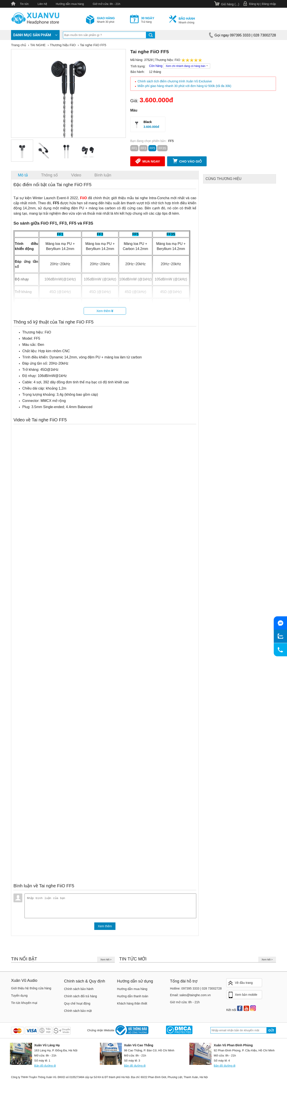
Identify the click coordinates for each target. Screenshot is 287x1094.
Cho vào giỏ (187, 161)
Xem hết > (105, 961)
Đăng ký (254, 4)
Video (76, 175)
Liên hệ (42, 4)
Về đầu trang (240, 984)
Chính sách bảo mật (78, 1012)
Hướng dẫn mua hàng (70, 4)
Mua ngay (147, 161)
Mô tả (23, 175)
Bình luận (102, 175)
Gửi (271, 1032)
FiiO (177, 60)
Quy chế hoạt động (77, 1005)
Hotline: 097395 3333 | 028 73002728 (196, 990)
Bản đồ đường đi (45, 1067)
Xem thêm (104, 311)
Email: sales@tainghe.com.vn (190, 997)
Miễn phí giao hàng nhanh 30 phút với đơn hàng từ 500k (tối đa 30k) (184, 86)
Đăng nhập (269, 4)
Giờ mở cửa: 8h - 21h (106, 4)
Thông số (49, 175)
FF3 (143, 148)
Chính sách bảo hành (78, 990)
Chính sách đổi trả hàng (80, 998)
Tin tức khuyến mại (24, 1004)
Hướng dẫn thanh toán (132, 998)
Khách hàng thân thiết (132, 1005)
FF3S (162, 148)
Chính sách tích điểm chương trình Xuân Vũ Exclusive (175, 81)
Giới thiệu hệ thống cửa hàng (31, 990)
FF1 (134, 148)
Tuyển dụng (19, 997)
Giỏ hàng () (230, 4)
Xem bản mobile (242, 997)
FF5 (152, 148)
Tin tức (24, 4)
